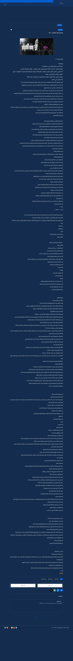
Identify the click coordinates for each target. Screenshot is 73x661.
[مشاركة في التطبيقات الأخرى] (48, 590)
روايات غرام (40, 4)
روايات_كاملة (50, 579)
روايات (51, 1)
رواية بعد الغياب (43, 579)
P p (10, 1)
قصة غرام (22, 4)
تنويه (13, 1)
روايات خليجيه (40, 1)
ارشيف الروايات (27, 1)
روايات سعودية (46, 1)
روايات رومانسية (33, 1)
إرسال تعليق (59, 601)
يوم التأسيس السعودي (19, 1)
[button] (58, 590)
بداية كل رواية (28, 4)
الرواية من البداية (46, 4)
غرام (51, 4)
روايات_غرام (60, 30)
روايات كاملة (34, 4)
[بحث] (5, 4)
